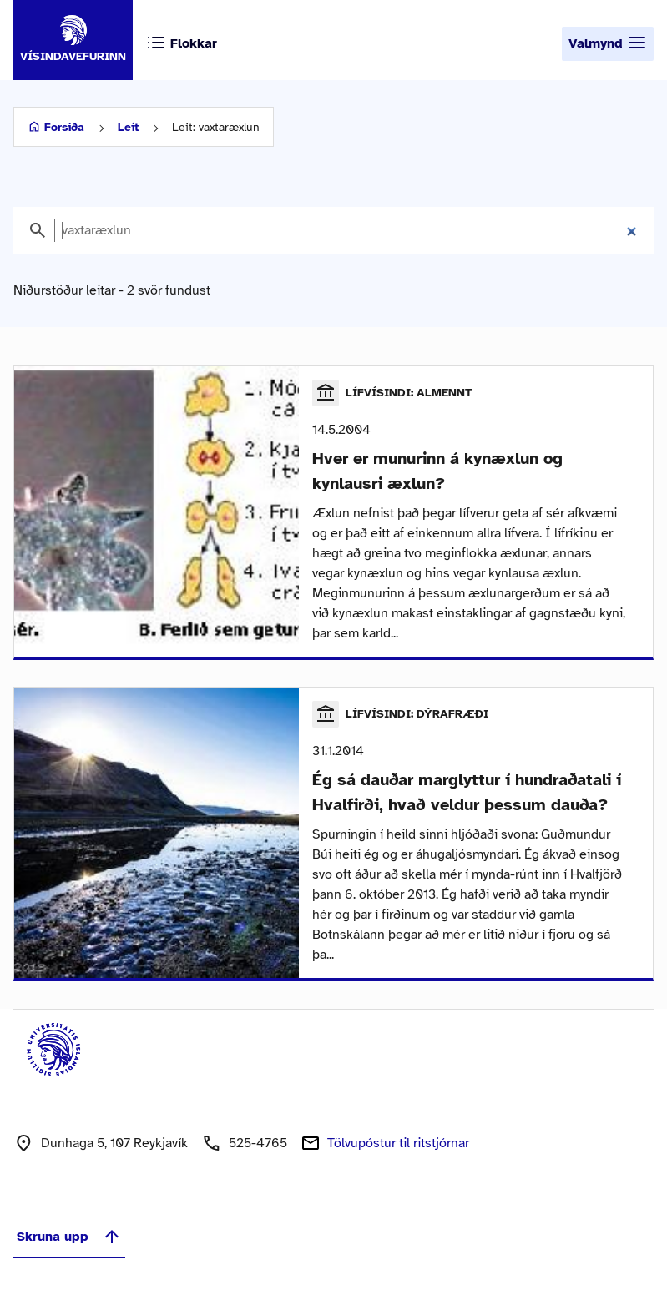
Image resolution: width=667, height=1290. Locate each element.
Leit (128, 127)
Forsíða (64, 127)
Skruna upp (69, 1237)
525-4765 (258, 1143)
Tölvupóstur (398, 1143)
